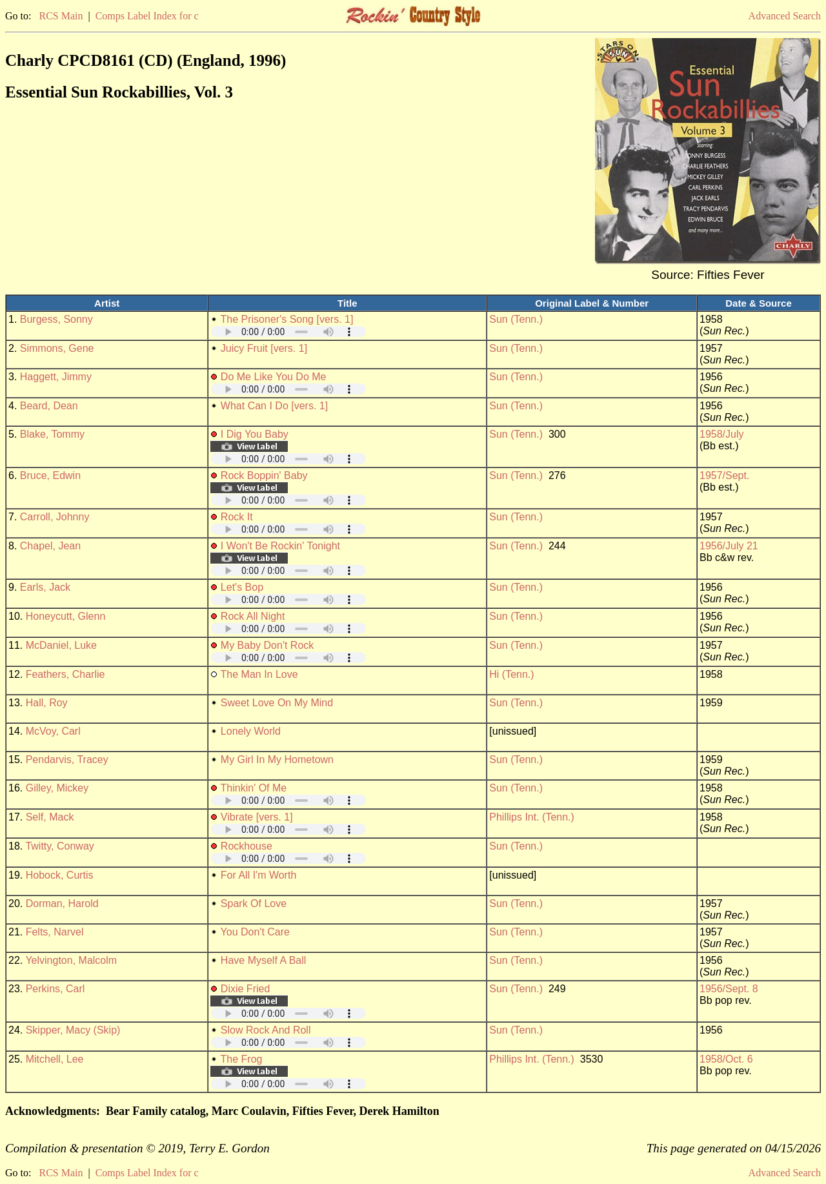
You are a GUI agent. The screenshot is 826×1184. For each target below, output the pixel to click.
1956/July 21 (729, 545)
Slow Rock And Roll (266, 1030)
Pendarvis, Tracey (67, 759)
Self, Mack (50, 816)
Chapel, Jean (50, 545)
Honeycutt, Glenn (66, 616)
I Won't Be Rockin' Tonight (280, 545)
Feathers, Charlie (65, 674)
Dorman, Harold (62, 903)
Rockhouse (246, 846)
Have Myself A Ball (264, 960)
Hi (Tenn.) (511, 674)
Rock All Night (253, 616)
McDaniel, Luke (61, 645)
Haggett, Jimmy (56, 376)
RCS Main (61, 15)
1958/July (722, 434)
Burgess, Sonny (56, 319)
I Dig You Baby (254, 434)
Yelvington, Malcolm (71, 960)
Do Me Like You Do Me (274, 376)
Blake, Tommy (52, 434)
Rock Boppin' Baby (264, 475)
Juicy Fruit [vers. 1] (264, 348)
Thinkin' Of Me (254, 787)
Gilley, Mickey (57, 787)
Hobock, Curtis (60, 875)
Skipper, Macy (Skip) (73, 1030)
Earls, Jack (45, 587)
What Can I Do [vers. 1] (274, 405)
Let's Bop (242, 587)
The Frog (242, 1059)
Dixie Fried (245, 988)
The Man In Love (259, 674)
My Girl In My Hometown (277, 759)
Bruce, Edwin (50, 475)
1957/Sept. (724, 475)
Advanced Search (785, 15)
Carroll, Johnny (55, 516)
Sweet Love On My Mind (277, 702)
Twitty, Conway (59, 846)
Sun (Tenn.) (516, 319)
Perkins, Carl (55, 988)
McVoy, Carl (53, 731)
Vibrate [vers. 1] (257, 816)
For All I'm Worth (258, 875)
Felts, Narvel (55, 931)
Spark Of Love (254, 903)
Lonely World (251, 731)
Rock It (237, 516)
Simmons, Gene (57, 348)
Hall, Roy (47, 702)
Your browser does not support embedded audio (288, 331)
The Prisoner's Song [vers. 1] (287, 319)
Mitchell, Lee (55, 1059)
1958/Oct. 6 (726, 1059)
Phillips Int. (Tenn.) (531, 816)
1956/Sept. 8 (729, 988)
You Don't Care (255, 931)
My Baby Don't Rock (267, 645)
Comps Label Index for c (147, 15)
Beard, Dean (49, 405)
